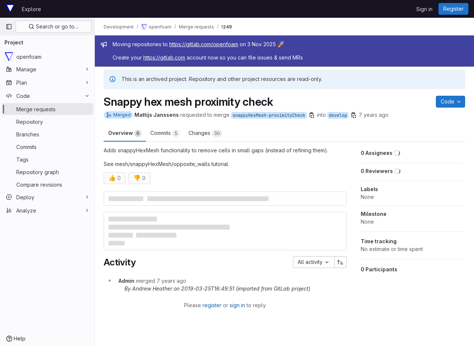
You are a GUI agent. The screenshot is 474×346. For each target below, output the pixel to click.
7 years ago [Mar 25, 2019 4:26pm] (373, 115)
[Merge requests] (47, 109)
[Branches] (47, 134)
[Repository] (47, 122)
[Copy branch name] (311, 115)
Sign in (424, 9)
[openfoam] (47, 56)
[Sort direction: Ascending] (341, 262)
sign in (237, 305)
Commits (165, 133)
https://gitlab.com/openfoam (203, 44)
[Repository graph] (47, 172)
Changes (205, 133)
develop (338, 115)
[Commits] (47, 147)
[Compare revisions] (47, 184)
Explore (31, 9)
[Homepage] (10, 9)
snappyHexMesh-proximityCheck (269, 115)
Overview (124, 133)
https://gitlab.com (164, 57)
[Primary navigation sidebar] (9, 27)
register (212, 305)
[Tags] (47, 159)
